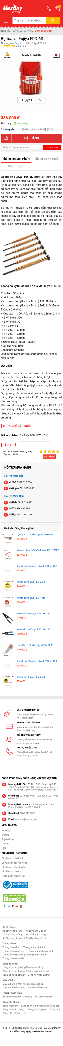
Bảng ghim (26, 1005)
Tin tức (5, 834)
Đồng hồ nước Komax (13, 971)
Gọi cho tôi (52, 147)
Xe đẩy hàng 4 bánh (12, 938)
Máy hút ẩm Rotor (37, 987)
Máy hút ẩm (8, 983)
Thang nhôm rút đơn (36, 954)
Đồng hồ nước (9, 967)
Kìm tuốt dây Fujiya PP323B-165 (33, 613)
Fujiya (18, 43)
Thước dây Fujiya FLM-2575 (31, 581)
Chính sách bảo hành (13, 858)
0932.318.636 (18, 482)
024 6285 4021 (27, 795)
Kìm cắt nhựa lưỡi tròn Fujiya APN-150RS (38, 550)
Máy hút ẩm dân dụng (13, 987)
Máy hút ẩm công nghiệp (31, 983)
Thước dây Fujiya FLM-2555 (31, 677)
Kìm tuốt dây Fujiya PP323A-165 (33, 629)
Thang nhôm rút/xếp (13, 958)
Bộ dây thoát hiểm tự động (16, 996)
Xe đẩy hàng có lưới (36, 938)
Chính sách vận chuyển (14, 867)
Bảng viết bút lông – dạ (14, 1013)
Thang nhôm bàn (11, 947)
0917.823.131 (18, 514)
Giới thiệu (6, 830)
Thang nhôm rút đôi (12, 954)
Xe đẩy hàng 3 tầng (36, 934)
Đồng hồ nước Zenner (13, 974)
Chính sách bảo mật (12, 871)
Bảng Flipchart (10, 1005)
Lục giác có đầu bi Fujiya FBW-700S (35, 534)
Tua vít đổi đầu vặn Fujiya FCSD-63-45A (37, 566)
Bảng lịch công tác (37, 1009)
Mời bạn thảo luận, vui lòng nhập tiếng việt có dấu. (20, 455)
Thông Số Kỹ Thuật (46, 158)
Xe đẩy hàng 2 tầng (12, 934)
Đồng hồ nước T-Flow (39, 971)
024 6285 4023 (45, 795)
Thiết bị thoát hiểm (42, 996)
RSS (4, 848)
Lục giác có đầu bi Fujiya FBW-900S (35, 645)
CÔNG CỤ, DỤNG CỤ (22, 30)
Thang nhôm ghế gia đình (40, 951)
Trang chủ (5, 30)
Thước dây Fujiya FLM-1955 (31, 597)
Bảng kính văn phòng (13, 1009)
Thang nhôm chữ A (33, 947)
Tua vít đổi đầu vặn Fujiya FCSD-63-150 (37, 661)
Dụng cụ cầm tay (43, 30)
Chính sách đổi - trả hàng (14, 862)
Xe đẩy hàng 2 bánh (36, 930)
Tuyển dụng (8, 839)
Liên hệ (5, 843)
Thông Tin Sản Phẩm (16, 158)
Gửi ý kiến (49, 456)
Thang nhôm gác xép (13, 951)
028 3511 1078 (27, 813)
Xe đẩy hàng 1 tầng (12, 930)
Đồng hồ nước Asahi (30, 967)
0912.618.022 (18, 502)
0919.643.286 (17, 508)
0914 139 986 (19, 488)
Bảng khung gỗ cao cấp (47, 1005)
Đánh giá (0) (16, 166)
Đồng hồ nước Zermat (39, 974)
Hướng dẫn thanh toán (13, 875)
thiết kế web (36, 1028)
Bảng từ (54, 1009)
